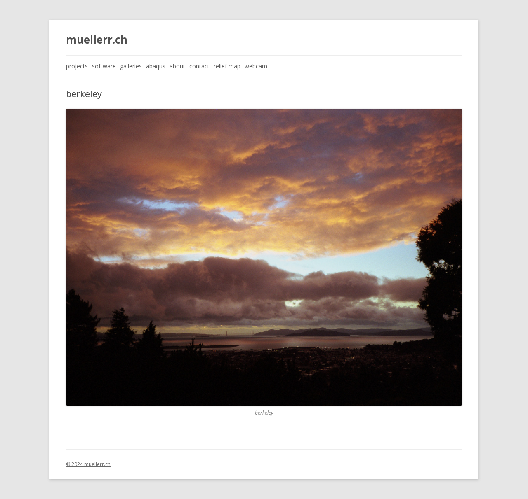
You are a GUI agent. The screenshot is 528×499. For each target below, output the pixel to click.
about (177, 66)
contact (199, 66)
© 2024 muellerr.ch (88, 464)
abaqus (155, 66)
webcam (256, 66)
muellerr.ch (96, 39)
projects (77, 66)
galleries (131, 66)
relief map (227, 66)
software (104, 66)
